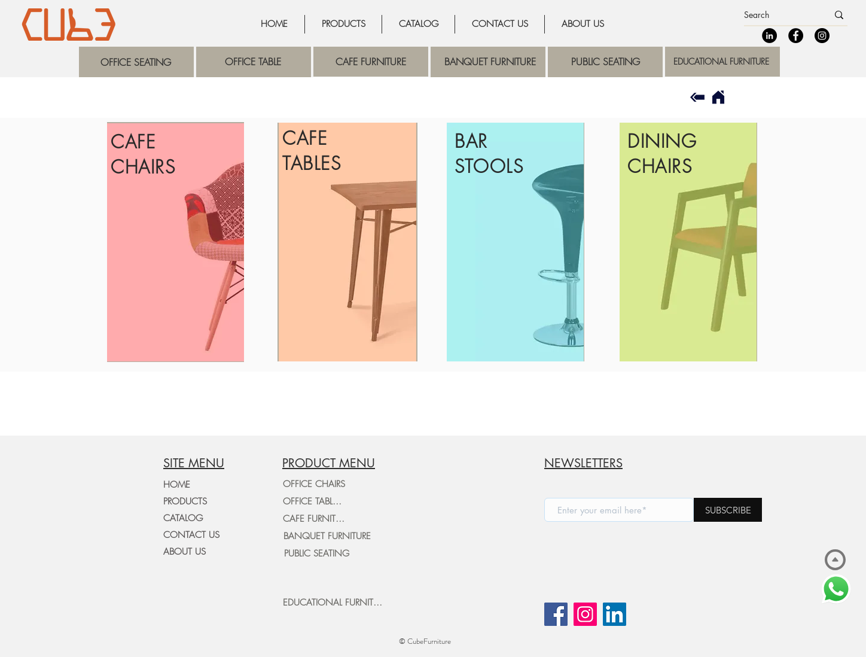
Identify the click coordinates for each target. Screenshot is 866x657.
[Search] (777, 15)
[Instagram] (822, 35)
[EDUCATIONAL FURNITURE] (335, 602)
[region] (136, 62)
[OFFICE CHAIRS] (314, 484)
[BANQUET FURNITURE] (326, 536)
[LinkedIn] (769, 35)
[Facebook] (795, 35)
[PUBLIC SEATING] (316, 553)
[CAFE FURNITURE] (316, 518)
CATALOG (183, 518)
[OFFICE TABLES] (312, 501)
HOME (176, 485)
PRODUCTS (185, 501)
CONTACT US (191, 535)
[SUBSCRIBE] (728, 510)
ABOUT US (184, 552)
